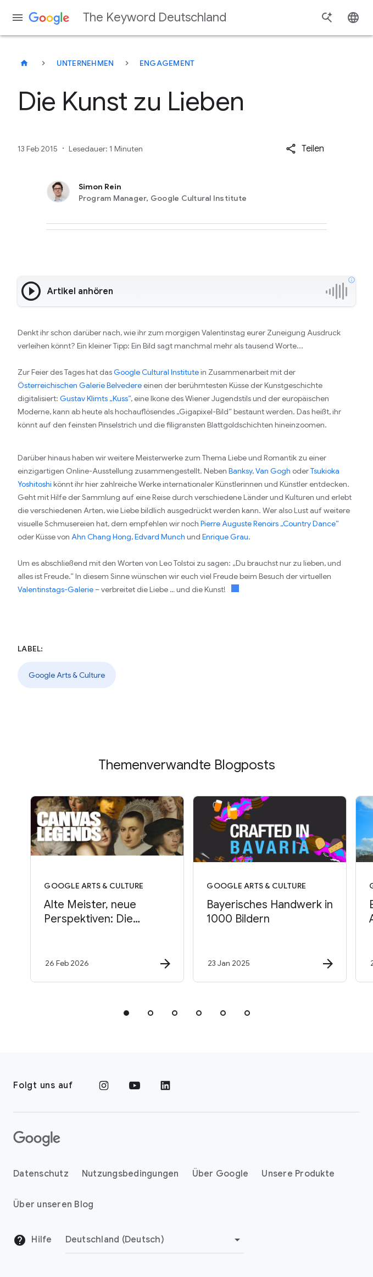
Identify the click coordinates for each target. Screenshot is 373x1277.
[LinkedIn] (165, 1085)
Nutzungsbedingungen (130, 1173)
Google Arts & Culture (67, 675)
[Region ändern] (154, 1240)
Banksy (240, 471)
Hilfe (32, 1240)
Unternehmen (85, 63)
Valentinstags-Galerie (55, 589)
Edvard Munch (160, 537)
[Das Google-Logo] (36, 1139)
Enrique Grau (225, 537)
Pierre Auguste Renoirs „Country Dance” (270, 523)
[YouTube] (134, 1085)
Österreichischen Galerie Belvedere (80, 385)
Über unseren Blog (53, 1204)
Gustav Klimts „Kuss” (95, 398)
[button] (304, 149)
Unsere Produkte (298, 1173)
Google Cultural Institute (156, 372)
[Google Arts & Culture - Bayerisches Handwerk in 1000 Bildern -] (267, 889)
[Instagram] (104, 1085)
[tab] (126, 1013)
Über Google (220, 1173)
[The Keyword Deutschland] (24, 63)
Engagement (167, 63)
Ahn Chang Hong (101, 537)
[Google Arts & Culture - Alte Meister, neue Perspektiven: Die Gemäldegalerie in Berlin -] (104, 889)
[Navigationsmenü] (18, 18)
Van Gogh (273, 471)
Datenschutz (41, 1173)
